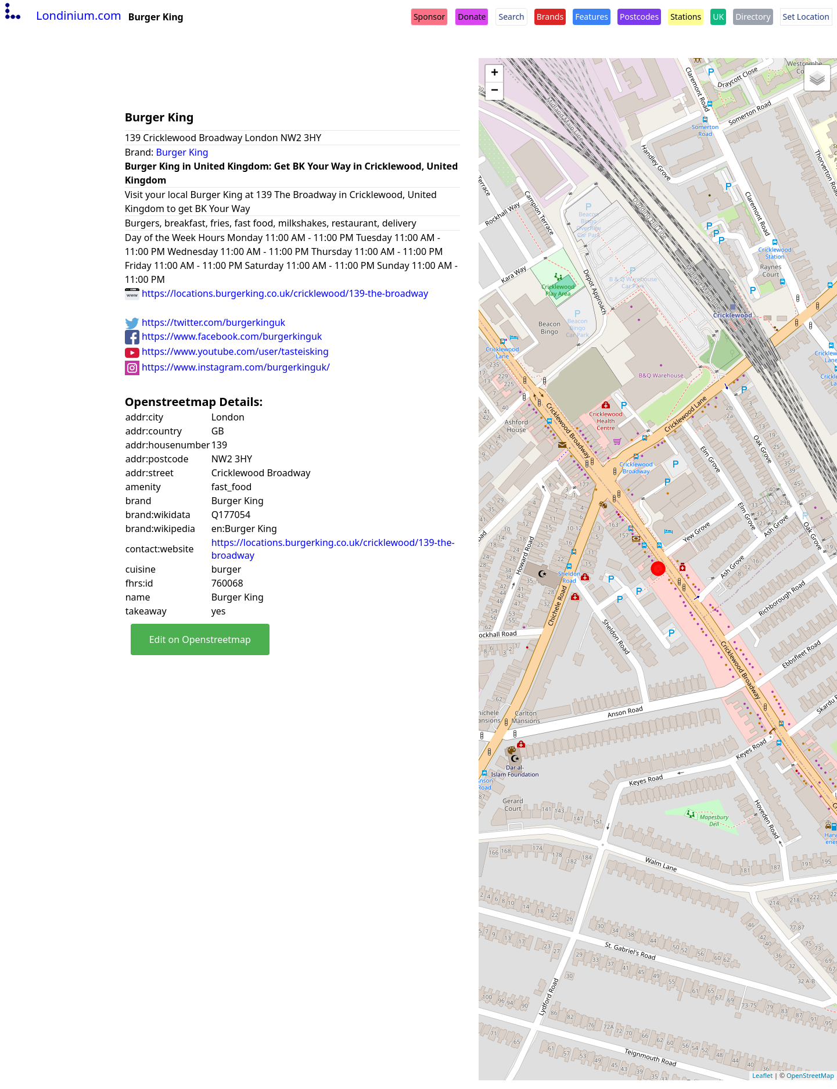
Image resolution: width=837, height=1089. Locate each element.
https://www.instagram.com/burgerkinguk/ (227, 367)
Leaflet (762, 1075)
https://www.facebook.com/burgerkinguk (223, 336)
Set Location (806, 16)
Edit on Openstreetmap (200, 639)
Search (511, 16)
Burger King (182, 152)
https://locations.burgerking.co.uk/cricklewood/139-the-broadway (277, 293)
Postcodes (639, 16)
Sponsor (429, 16)
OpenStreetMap (810, 1075)
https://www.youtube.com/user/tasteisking (227, 351)
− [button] (494, 91)
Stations (685, 16)
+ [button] (494, 73)
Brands (550, 16)
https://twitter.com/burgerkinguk (205, 322)
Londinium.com (61, 15)
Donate (472, 16)
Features (591, 16)
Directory (752, 16)
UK (718, 16)
